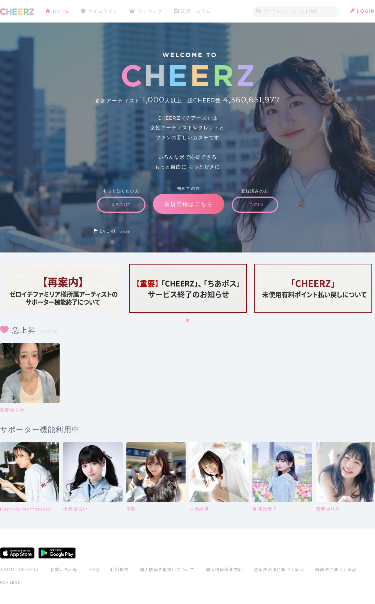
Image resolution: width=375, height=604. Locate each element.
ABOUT (121, 204)
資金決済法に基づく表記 (279, 569)
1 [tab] (188, 321)
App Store (17, 553)
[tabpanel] (63, 288)
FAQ (94, 569)
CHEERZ (17, 11)
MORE (124, 232)
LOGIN (366, 11)
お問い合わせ (64, 569)
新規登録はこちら (188, 203)
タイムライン (103, 11)
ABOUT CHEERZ (19, 569)
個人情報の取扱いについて (167, 569)
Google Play (57, 553)
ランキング (150, 11)
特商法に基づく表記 (336, 569)
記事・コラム (196, 11)
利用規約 (119, 569)
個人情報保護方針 (224, 569)
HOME (61, 11)
